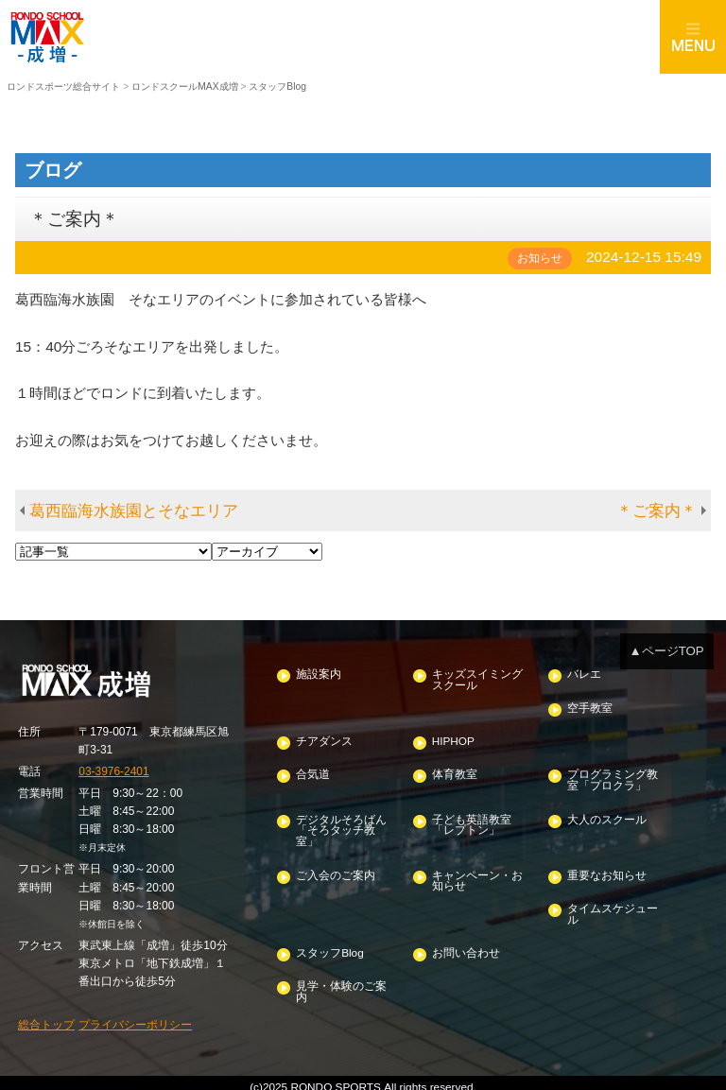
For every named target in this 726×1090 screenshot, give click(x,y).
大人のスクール (607, 815)
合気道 (313, 772)
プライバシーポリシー (135, 1018)
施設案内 (318, 673)
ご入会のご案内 (335, 870)
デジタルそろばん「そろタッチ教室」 (341, 826)
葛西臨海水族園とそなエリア (133, 510)
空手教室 (590, 706)
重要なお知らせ (607, 870)
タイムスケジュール (612, 908)
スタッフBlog (329, 946)
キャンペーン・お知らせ (476, 876)
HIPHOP (452, 739)
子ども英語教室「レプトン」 (470, 821)
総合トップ (46, 1018)
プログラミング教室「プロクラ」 (612, 777)
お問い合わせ (465, 946)
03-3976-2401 (112, 769)
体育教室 (453, 772)
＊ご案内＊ (656, 510)
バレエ (584, 673)
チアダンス (324, 739)
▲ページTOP (667, 649)
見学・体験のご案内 (341, 984)
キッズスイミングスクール (476, 679)
